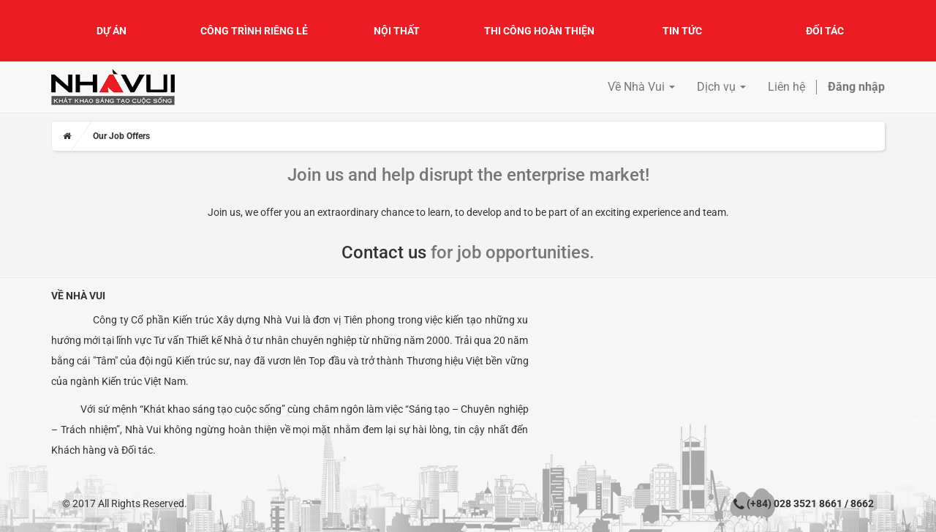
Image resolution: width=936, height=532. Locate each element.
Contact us (383, 252)
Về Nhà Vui (78, 295)
